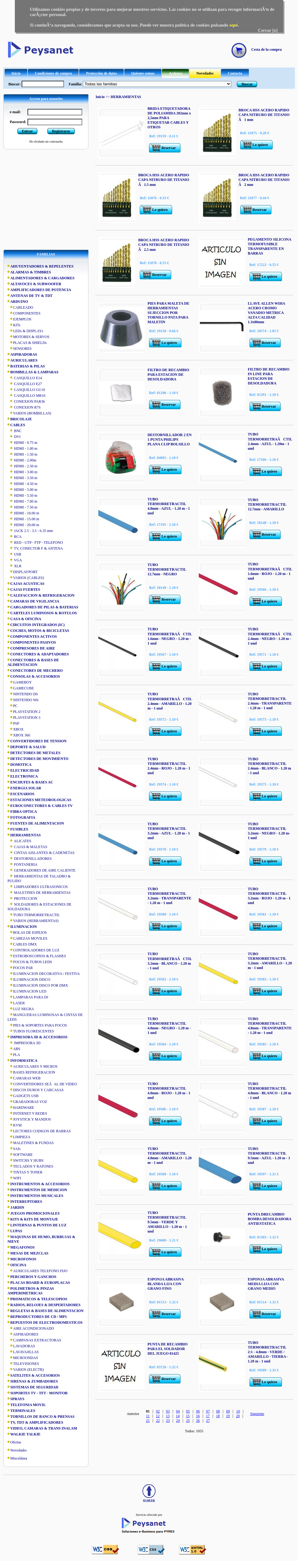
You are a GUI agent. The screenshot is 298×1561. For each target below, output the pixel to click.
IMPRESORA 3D (23, 1043)
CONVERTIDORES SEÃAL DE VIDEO (42, 1084)
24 (178, 1420)
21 (148, 1420)
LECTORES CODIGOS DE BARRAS (39, 1131)
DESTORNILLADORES (29, 858)
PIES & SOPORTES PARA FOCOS (37, 1025)
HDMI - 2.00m (21, 460)
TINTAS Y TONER (24, 1172)
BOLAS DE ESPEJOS (27, 932)
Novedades (204, 73)
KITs (13, 325)
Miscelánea (18, 1458)
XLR (14, 566)
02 (158, 1411)
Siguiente (257, 1414)
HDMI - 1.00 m (22, 448)
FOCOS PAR (20, 968)
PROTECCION (22, 898)
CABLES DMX (22, 944)
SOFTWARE (19, 1154)
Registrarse (61, 131)
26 (198, 1420)
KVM (14, 1125)
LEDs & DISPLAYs (25, 331)
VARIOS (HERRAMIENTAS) (32, 921)
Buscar (247, 84)
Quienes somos (143, 73)
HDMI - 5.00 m (22, 489)
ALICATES (19, 841)
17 (208, 1416)
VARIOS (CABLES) (25, 578)
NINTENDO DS (22, 694)
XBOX (15, 729)
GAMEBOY (19, 682)
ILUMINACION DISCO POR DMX (37, 985)
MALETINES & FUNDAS (30, 1143)
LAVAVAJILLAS (23, 1352)
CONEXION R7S (23, 407)
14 (178, 1416)
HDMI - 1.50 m (22, 454)
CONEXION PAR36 (26, 401)
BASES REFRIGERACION (31, 1072)
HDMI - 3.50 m (22, 478)
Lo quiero (260, 145)
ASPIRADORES (22, 1334)
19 (228, 1416)
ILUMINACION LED (26, 991)
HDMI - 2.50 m (22, 466)
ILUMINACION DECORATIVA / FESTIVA (43, 973)
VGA (14, 560)
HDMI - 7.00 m (22, 501)
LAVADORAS (21, 1346)
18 (218, 1416)
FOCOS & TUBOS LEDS (29, 962)
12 (158, 1416)
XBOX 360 (18, 735)
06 (198, 1411)
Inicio (15, 73)
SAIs (13, 1149)
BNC (14, 431)
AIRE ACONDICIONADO (30, 1328)
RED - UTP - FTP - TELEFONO (35, 542)
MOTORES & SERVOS (28, 337)
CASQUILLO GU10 (26, 390)
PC (12, 706)
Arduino (175, 73)
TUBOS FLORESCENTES (30, 1031)
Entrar (27, 131)
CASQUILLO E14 (24, 378)
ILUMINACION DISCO (28, 979)
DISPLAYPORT (22, 572)
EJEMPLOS (19, 319)
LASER (16, 1003)
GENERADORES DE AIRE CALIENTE (41, 870)
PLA (13, 1055)
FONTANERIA (22, 864)
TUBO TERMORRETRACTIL (33, 915)
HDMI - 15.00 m (23, 519)
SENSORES (19, 348)
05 (188, 1411)
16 (198, 1416)
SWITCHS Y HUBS (25, 1160)
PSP (13, 723)
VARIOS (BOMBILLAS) (29, 413)
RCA (14, 536)
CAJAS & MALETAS (27, 847)
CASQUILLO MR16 (26, 395)
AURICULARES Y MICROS (32, 1066)
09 (228, 1411)
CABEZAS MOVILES (27, 938)
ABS (13, 1049)
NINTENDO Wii (22, 700)
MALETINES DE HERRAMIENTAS (38, 892)
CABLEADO (20, 307)
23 (168, 1420)
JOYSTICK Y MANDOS (29, 1119)
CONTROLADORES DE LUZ (33, 950)
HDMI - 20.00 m (23, 525)
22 (158, 1420)
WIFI (14, 1178)
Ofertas (15, 1442)
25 (188, 1420)
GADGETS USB (22, 1096)
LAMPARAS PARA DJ (27, 997)
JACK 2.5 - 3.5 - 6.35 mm (30, 531)
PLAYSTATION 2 (23, 712)
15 (187, 1416)
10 (238, 1411)
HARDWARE (20, 1107)
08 (218, 1411)
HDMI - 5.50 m (22, 495)
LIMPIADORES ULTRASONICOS (37, 887)
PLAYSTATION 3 (23, 717)
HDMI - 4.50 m (22, 484)
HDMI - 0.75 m (22, 442)
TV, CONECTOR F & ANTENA (35, 548)
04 (178, 1411)
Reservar (168, 148)
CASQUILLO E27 (24, 384)
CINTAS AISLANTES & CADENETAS (40, 853)
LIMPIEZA (18, 1137)
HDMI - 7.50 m (22, 507)
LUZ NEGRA (20, 1009)
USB (14, 554)
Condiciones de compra (53, 73)
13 (168, 1416)
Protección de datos (101, 73)
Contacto (235, 73)
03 (168, 1411)
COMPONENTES (23, 313)
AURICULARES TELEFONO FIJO (37, 1271)
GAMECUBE (20, 688)
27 (208, 1420)
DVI (13, 437)
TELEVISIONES (23, 1364)
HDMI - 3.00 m (22, 472)
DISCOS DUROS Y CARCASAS (35, 1090)
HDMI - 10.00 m (23, 513)
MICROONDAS (22, 1358)
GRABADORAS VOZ (27, 1102)
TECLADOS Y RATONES (30, 1166)
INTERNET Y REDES (27, 1113)
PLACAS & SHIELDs (27, 343)
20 (238, 1416)
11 (148, 1416)
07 (208, 1411)
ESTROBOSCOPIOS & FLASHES (36, 956)
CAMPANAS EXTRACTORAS (34, 1340)
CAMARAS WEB (23, 1078)
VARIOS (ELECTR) (25, 1369)
